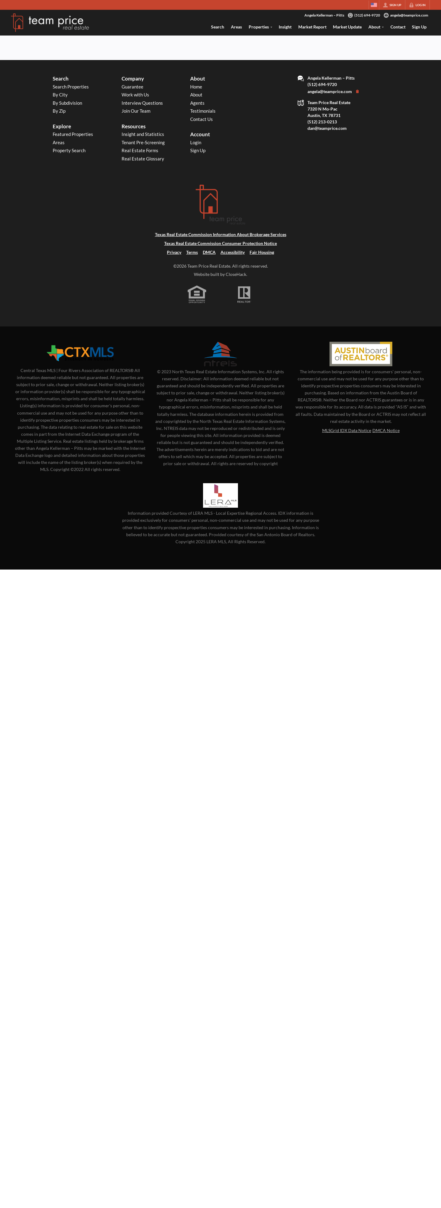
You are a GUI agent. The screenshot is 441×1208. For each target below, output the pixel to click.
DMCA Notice (386, 430)
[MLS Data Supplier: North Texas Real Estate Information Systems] (220, 354)
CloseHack (236, 274)
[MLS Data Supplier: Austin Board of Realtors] (361, 354)
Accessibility (233, 252)
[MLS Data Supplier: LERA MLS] (220, 495)
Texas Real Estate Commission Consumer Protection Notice (220, 243)
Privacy (174, 252)
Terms (192, 252)
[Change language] (374, 5)
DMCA (209, 252)
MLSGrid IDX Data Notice (346, 430)
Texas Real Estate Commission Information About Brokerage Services (220, 234)
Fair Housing (262, 252)
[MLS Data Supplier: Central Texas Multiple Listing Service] (80, 353)
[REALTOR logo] (244, 294)
